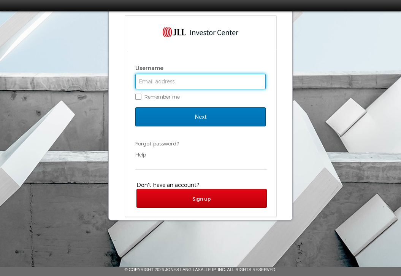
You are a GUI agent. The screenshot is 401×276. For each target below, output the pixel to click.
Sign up (201, 199)
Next (200, 116)
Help (140, 155)
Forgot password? (157, 143)
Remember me (162, 97)
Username (150, 68)
